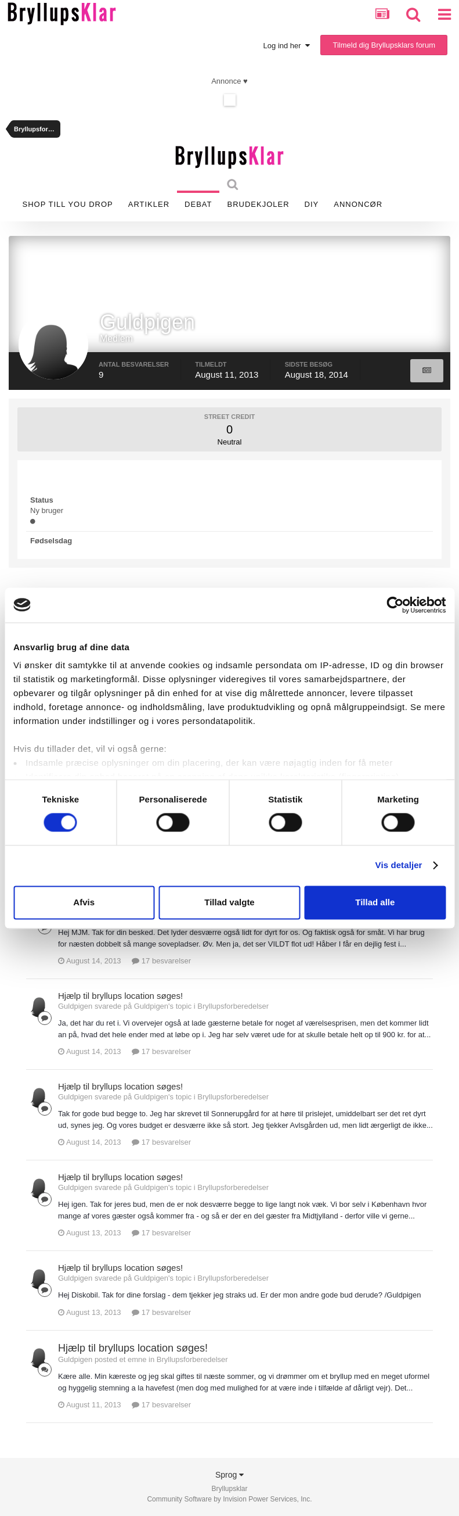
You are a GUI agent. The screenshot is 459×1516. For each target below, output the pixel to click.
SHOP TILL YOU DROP (68, 204)
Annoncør (358, 204)
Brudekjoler (258, 204)
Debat (198, 204)
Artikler (148, 204)
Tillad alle (375, 902)
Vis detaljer (398, 865)
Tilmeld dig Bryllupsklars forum (383, 45)
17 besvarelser (161, 960)
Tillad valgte (229, 902)
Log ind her (286, 45)
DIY (312, 204)
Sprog (229, 1474)
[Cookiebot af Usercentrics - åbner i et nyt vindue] (395, 605)
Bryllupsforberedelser (233, 1006)
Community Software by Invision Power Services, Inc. (229, 1499)
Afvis (84, 902)
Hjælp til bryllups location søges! (120, 996)
